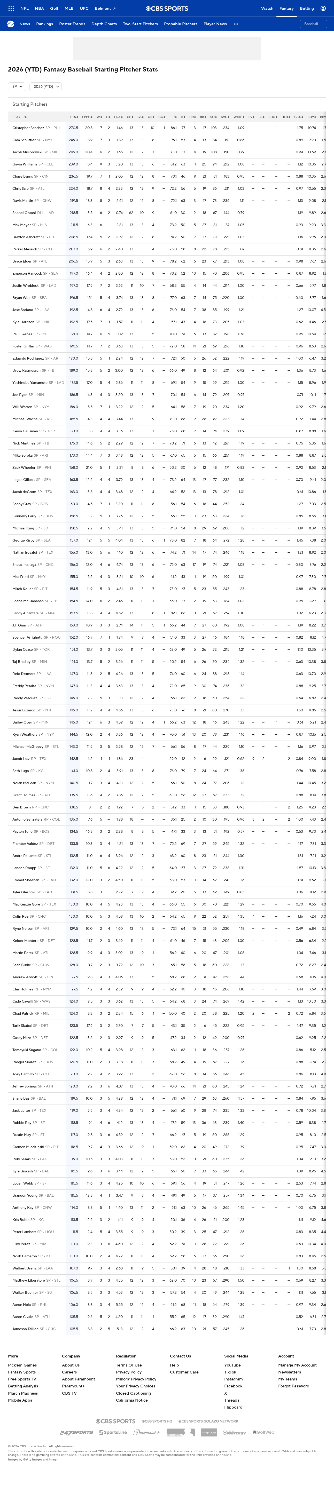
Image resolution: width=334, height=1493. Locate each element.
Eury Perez (21, 1244)
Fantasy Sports (22, 1372)
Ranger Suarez (24, 1062)
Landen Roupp (24, 868)
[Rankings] (44, 24)
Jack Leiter (21, 1110)
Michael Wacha (24, 419)
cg (161, 117)
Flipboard (233, 1407)
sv (251, 117)
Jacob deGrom (24, 492)
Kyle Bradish (22, 1171)
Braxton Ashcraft (26, 237)
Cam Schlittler (24, 140)
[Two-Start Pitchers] (140, 24)
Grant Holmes (23, 795)
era (118, 117)
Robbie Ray (21, 1123)
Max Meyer (21, 225)
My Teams (287, 1379)
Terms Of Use (129, 1365)
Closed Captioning (133, 1393)
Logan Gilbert (23, 480)
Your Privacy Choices (135, 1386)
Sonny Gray (21, 504)
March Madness (23, 1393)
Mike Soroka (22, 455)
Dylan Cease (22, 649)
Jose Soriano (22, 310)
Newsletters (289, 1372)
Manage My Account (297, 1365)
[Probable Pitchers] (180, 24)
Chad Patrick (22, 1013)
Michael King (23, 528)
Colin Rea (20, 916)
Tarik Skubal (22, 1025)
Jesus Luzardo (23, 710)
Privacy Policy (129, 1372)
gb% (298, 117)
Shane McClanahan (28, 601)
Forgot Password (293, 1386)
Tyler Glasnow (23, 892)
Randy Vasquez (24, 698)
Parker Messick (24, 249)
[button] (236, 24)
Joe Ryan (19, 395)
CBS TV (69, 1393)
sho (273, 117)
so (213, 117)
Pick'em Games (22, 1365)
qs (151, 117)
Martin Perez (23, 953)
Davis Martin (22, 200)
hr (192, 117)
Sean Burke (21, 965)
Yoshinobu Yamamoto (30, 382)
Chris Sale (20, 188)
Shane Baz (20, 1098)
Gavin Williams (24, 164)
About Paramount (78, 1379)
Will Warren (22, 407)
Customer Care (184, 1372)
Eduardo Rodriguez (28, 358)
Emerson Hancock (27, 273)
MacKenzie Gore (26, 904)
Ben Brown (21, 807)
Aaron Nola (21, 1305)
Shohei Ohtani (24, 213)
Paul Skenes (22, 334)
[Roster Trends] (72, 24)
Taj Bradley (21, 662)
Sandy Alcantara (25, 613)
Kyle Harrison (23, 322)
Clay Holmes (22, 989)
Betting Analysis (23, 1386)
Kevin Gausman (25, 431)
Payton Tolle (22, 831)
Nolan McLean (24, 783)
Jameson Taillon (25, 1329)
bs (262, 117)
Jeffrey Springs (24, 1086)
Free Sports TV (22, 1379)
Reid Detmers (23, 674)
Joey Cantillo (23, 1074)
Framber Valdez (25, 843)
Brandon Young (24, 1195)
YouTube (232, 1365)
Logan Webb (22, 1183)
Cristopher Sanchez (28, 128)
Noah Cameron (24, 1256)
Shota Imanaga (24, 564)
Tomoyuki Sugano (26, 1050)
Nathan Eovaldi (24, 552)
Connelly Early (24, 516)
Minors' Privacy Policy (136, 1379)
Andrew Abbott (24, 977)
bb (203, 117)
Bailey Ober (22, 722)
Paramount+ (73, 1386)
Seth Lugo (20, 771)
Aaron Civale (22, 1317)
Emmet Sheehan (25, 880)
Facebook (233, 1386)
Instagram (233, 1379)
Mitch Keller (22, 589)
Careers (69, 1372)
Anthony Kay (22, 1207)
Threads (231, 1400)
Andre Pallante (24, 856)
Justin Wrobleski (26, 285)
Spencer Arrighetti (27, 637)
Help (174, 1365)
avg (225, 117)
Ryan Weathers (24, 734)
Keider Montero (25, 941)
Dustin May (21, 1135)
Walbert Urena (24, 1268)
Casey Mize (21, 1038)
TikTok (230, 1372)
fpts (73, 117)
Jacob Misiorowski (27, 152)
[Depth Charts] (104, 24)
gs (140, 117)
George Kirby (23, 540)
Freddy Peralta (24, 686)
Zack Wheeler (23, 467)
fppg (87, 117)
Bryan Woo (21, 298)
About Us (71, 1365)
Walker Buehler (25, 1292)
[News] (24, 24)
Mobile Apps (20, 1400)
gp (130, 117)
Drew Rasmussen (26, 370)
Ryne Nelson (22, 928)
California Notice (132, 1400)
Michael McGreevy (27, 746)
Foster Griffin (23, 346)
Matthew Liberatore (28, 1280)
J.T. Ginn (19, 625)
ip (174, 117)
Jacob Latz (21, 759)
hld (286, 117)
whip (239, 117)
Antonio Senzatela (27, 819)
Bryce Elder (22, 261)
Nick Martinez (23, 443)
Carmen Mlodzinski (28, 1147)
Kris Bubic (20, 1220)
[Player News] (215, 24)
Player (19, 117)
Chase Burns (22, 176)
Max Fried (20, 577)
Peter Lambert (24, 1232)
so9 (312, 117)
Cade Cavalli (22, 1001)
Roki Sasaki (21, 1159)
